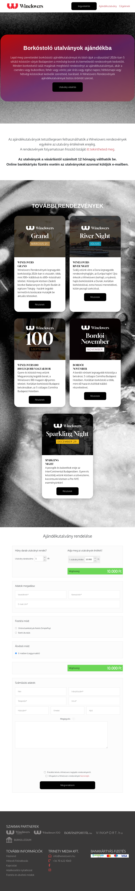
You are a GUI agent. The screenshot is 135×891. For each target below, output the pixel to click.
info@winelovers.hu (61, 856)
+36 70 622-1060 (59, 860)
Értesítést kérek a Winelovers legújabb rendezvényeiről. (69, 772)
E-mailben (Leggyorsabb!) (29, 653)
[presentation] (67, 759)
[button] (44, 557)
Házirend (11, 856)
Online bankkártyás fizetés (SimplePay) (34, 628)
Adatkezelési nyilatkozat (19, 870)
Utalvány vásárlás (67, 87)
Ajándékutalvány (108, 6)
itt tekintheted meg (100, 149)
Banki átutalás (24, 633)
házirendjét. (84, 776)
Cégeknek (124, 6)
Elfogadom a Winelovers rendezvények (69, 776)
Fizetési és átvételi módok (20, 874)
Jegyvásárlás (84, 6)
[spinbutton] (39, 558)
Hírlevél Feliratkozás (17, 860)
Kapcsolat (11, 865)
